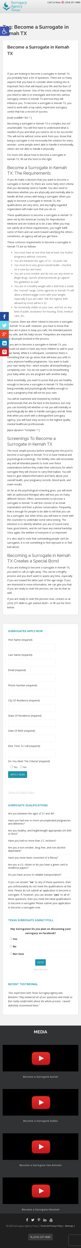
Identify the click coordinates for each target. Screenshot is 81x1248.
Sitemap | (70, 1225)
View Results (40, 969)
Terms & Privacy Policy (21, 792)
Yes (15, 939)
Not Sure (18, 954)
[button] (4, 31)
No (14, 946)
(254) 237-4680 (72, 2)
